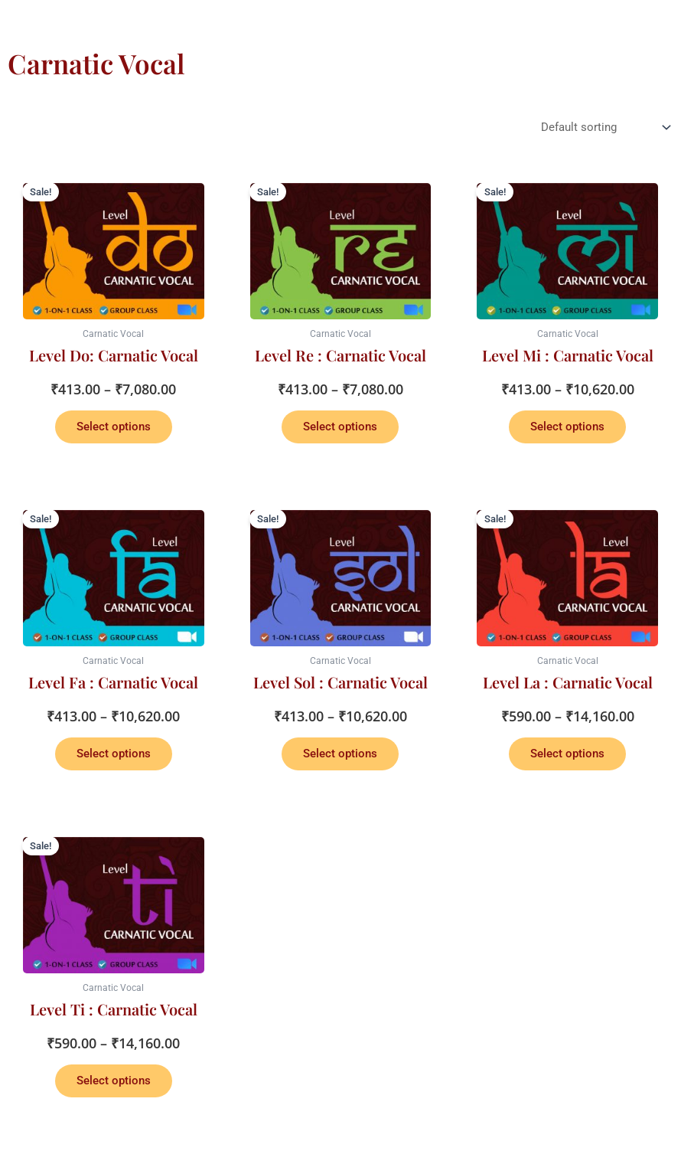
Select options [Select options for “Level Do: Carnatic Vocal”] (114, 426)
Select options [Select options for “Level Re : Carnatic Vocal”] (340, 426)
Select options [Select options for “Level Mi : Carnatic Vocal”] (567, 426)
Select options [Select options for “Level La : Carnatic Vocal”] (567, 753)
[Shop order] (604, 127)
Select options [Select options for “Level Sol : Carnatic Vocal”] (340, 753)
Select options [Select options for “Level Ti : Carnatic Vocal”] (114, 1080)
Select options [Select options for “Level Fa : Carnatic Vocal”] (114, 753)
